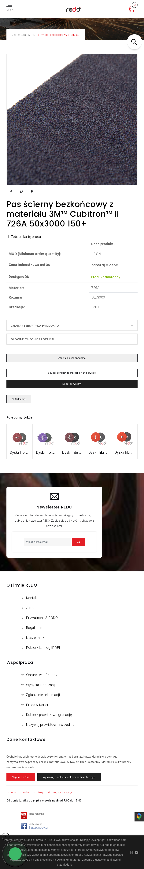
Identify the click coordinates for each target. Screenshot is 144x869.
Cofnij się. (19, 399)
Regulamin (34, 628)
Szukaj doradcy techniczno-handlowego (72, 373)
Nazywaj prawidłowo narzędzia (50, 725)
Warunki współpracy (41, 675)
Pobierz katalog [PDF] (43, 648)
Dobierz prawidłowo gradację (49, 715)
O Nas (30, 608)
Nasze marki (35, 638)
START (32, 34)
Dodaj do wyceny (71, 383)
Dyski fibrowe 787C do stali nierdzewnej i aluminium (124, 452)
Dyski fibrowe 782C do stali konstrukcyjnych (72, 452)
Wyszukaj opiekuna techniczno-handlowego (69, 777)
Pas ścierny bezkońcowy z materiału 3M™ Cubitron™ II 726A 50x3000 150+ (62, 214)
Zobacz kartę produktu (26, 237)
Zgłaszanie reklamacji (43, 695)
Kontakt (32, 598)
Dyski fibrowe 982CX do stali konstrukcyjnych (46, 452)
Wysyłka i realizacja (41, 685)
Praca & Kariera (38, 705)
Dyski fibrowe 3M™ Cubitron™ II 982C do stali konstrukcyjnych (19, 452)
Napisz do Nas (21, 777)
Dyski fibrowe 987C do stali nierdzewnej (98, 452)
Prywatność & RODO (42, 618)
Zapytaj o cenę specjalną (72, 358)
